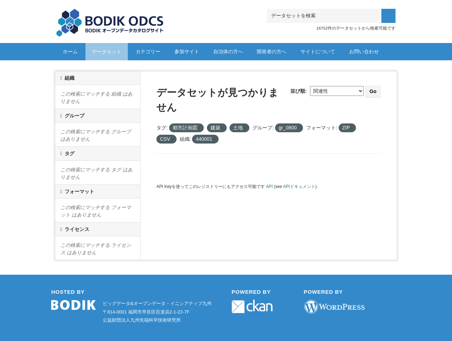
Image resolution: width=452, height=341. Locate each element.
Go (373, 91)
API (269, 186)
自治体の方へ (228, 51)
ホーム (70, 51)
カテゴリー (148, 51)
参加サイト (186, 51)
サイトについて (318, 51)
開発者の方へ (271, 51)
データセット (106, 51)
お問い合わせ (364, 51)
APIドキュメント (299, 186)
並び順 (297, 91)
